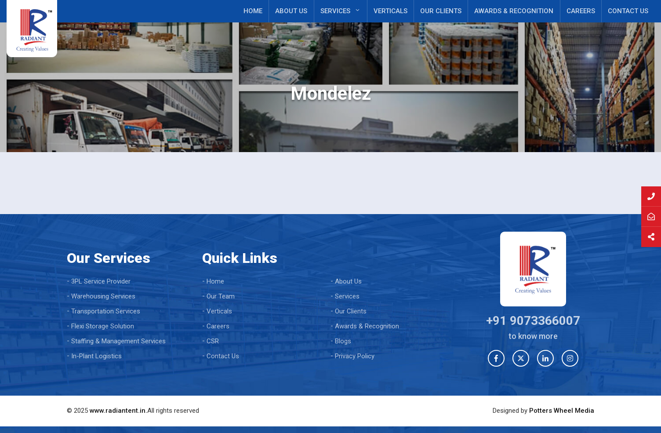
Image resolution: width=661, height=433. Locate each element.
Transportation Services (105, 311)
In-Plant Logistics (96, 356)
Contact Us (628, 11)
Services (335, 11)
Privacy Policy (354, 356)
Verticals (390, 11)
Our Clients (440, 11)
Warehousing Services (103, 296)
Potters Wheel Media (561, 411)
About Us (291, 11)
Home (252, 11)
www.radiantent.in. (118, 411)
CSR (213, 341)
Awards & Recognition (513, 11)
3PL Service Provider (101, 281)
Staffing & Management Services (118, 341)
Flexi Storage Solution (102, 326)
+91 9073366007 (533, 320)
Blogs (343, 341)
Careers (581, 11)
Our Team (221, 296)
